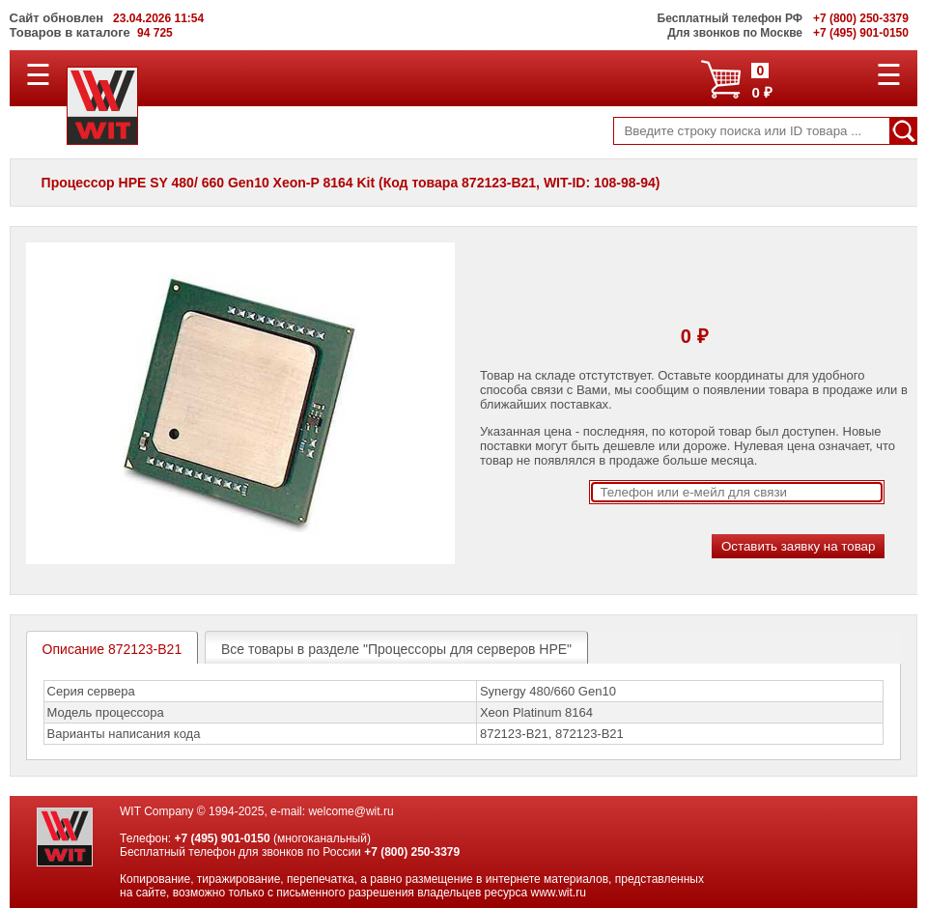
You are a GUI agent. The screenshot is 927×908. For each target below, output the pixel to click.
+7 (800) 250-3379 (412, 852)
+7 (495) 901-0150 (221, 838)
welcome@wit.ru (350, 811)
